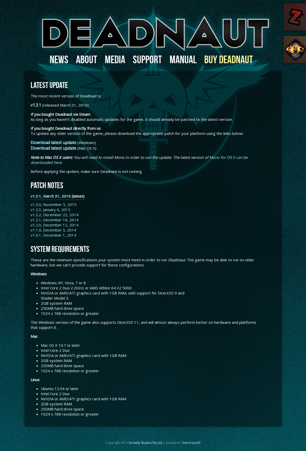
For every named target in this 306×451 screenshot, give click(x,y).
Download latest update (53, 142)
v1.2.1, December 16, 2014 (55, 219)
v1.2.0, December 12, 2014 (55, 224)
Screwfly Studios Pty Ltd (145, 443)
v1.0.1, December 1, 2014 (53, 235)
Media (115, 59)
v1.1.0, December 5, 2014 (53, 230)
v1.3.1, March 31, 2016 (51, 196)
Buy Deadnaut (228, 59)
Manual (183, 59)
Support (147, 59)
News (59, 59)
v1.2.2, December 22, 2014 (55, 214)
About (86, 59)
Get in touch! (191, 443)
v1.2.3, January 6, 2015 (50, 209)
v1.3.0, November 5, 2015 (53, 204)
